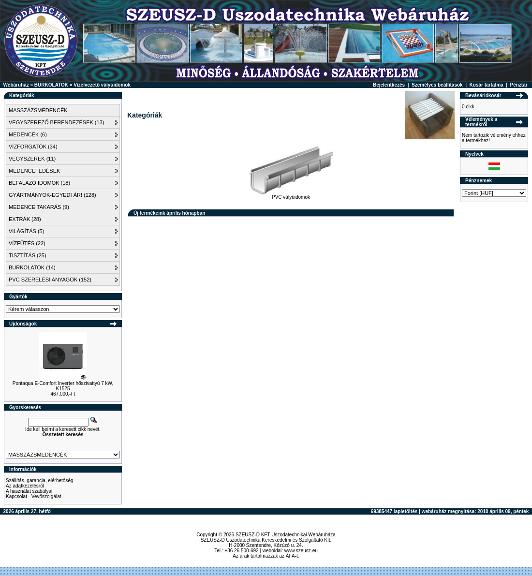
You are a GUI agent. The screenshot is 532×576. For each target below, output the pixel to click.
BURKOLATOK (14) (32, 267)
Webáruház (16, 85)
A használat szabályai (29, 491)
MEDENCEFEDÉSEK (34, 171)
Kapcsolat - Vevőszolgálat (33, 496)
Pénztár (519, 85)
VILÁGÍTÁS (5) (26, 231)
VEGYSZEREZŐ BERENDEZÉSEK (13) (56, 122)
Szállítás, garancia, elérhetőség (40, 480)
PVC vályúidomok (291, 195)
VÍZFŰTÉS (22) (27, 243)
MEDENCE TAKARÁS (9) (39, 207)
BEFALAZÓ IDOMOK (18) (39, 183)
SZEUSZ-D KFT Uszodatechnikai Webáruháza (286, 534)
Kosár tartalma (486, 85)
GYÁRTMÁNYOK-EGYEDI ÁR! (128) (52, 195)
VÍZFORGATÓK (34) (33, 146)
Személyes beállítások (437, 85)
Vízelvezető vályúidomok (102, 85)
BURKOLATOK (51, 85)
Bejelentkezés (389, 85)
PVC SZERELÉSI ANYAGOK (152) (50, 279)
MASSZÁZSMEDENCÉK (38, 110)
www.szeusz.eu (301, 550)
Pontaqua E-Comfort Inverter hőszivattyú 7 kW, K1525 (63, 386)
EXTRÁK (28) (25, 219)
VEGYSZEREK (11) (32, 159)
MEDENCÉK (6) (28, 134)
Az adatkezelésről (25, 485)
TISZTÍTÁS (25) (27, 255)
